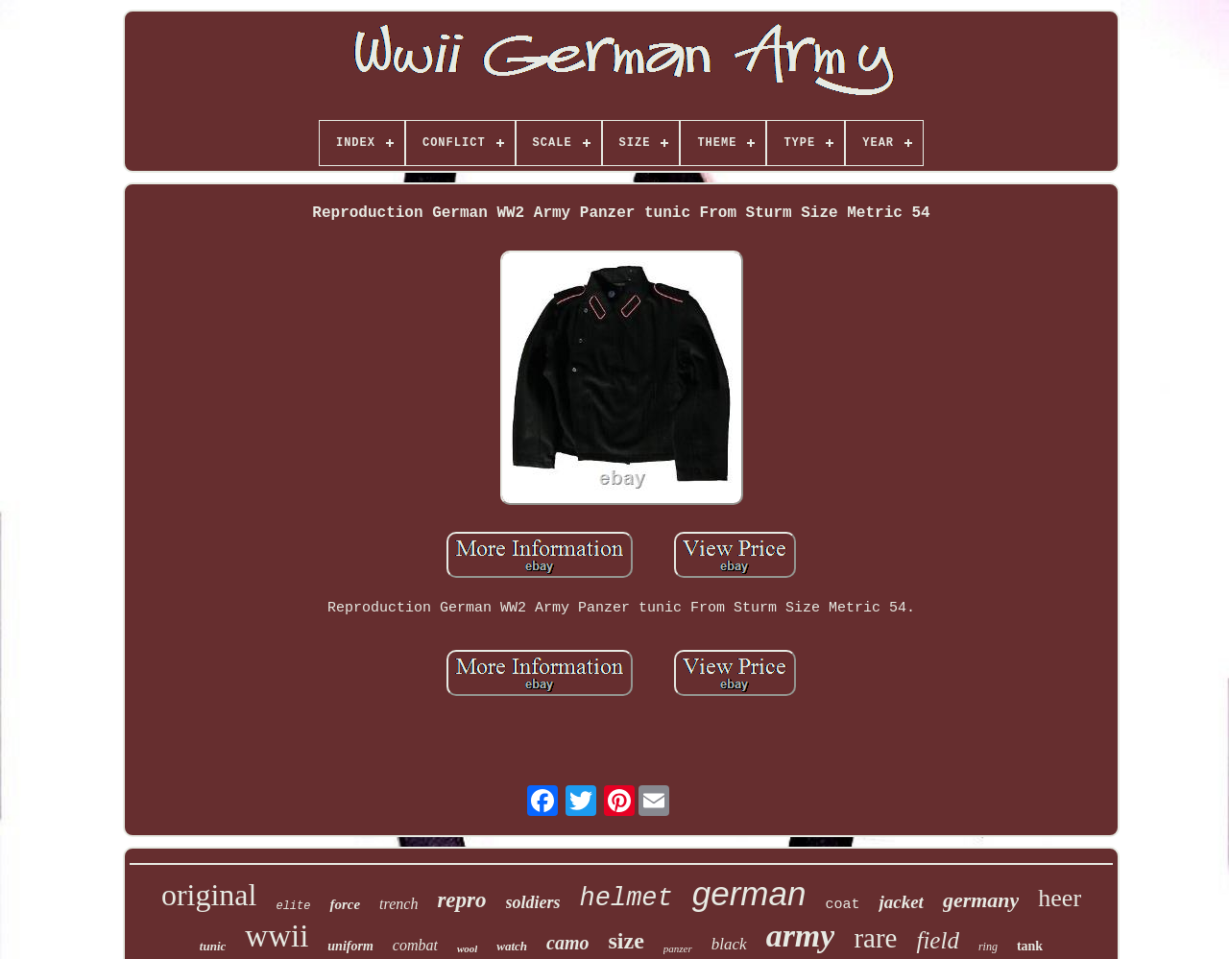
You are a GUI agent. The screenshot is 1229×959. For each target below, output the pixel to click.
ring (988, 946)
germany (981, 900)
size (626, 940)
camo (567, 942)
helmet (626, 898)
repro (461, 900)
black (729, 944)
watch (511, 946)
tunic (213, 946)
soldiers (533, 902)
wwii (276, 936)
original (209, 894)
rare (875, 938)
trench (398, 904)
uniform (350, 946)
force (344, 904)
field (937, 940)
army (800, 935)
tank (1030, 946)
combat (415, 945)
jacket (901, 902)
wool (467, 948)
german (749, 893)
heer (1059, 898)
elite (293, 906)
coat (842, 905)
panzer (677, 948)
